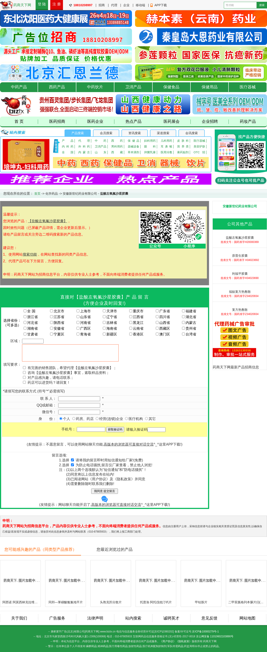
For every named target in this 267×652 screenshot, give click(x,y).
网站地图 (247, 618)
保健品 (133, 140)
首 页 (26, 121)
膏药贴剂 (183, 152)
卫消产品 (133, 87)
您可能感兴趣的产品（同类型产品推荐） (40, 549)
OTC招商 (199, 152)
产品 (67, 140)
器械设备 (133, 146)
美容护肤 (199, 146)
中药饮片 (95, 87)
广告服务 (57, 618)
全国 (67, 152)
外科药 (84, 146)
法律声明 (95, 618)
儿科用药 (166, 140)
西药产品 (57, 87)
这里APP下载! (170, 444)
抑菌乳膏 (150, 152)
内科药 (67, 146)
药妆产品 (248, 121)
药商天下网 (22, 5)
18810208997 (83, 5)
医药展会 (177, 121)
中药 (100, 140)
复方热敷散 (240, 309)
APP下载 (160, 5)
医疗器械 (248, 87)
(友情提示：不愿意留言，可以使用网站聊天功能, (90, 444)
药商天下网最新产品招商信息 (236, 367)
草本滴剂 (133, 152)
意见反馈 (209, 618)
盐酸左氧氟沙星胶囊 (240, 237)
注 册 (57, 4)
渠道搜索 (163, 133)
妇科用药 (150, 140)
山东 (100, 152)
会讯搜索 (191, 133)
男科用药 (117, 146)
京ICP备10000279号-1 (205, 631)
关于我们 (19, 618)
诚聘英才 (171, 618)
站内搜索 (133, 618)
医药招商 (62, 121)
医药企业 (100, 121)
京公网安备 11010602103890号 (215, 636)
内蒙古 (84, 152)
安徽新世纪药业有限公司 (80, 193)
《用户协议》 (168, 641)
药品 (94, 646)
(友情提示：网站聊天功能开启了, (90, 501)
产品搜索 (77, 133)
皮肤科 (183, 140)
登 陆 (42, 4)
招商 (102, 5)
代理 (114, 5)
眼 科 (150, 146)
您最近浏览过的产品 (115, 549)
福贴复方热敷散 (240, 291)
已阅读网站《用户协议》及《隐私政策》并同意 (108, 479)
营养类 (183, 146)
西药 (117, 140)
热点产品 (133, 121)
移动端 (140, 5)
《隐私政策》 (184, 641)
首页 (37, 193)
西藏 (117, 152)
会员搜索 (106, 133)
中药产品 (19, 87)
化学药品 (51, 193)
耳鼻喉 (166, 146)
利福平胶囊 (240, 273)
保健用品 (210, 87)
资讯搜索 (134, 133)
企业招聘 (215, 121)
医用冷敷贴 (166, 152)
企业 (126, 5)
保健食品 (171, 87)
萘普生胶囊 (240, 255)
